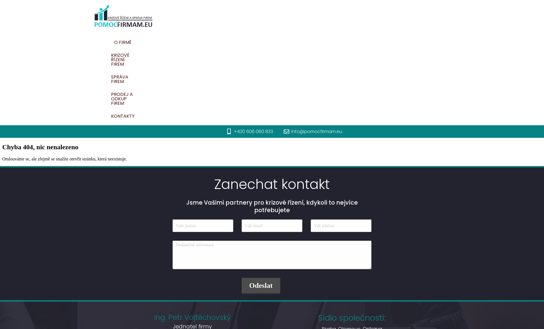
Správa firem (307, 42)
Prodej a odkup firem (359, 42)
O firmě (217, 42)
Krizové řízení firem (258, 42)
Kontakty (406, 42)
